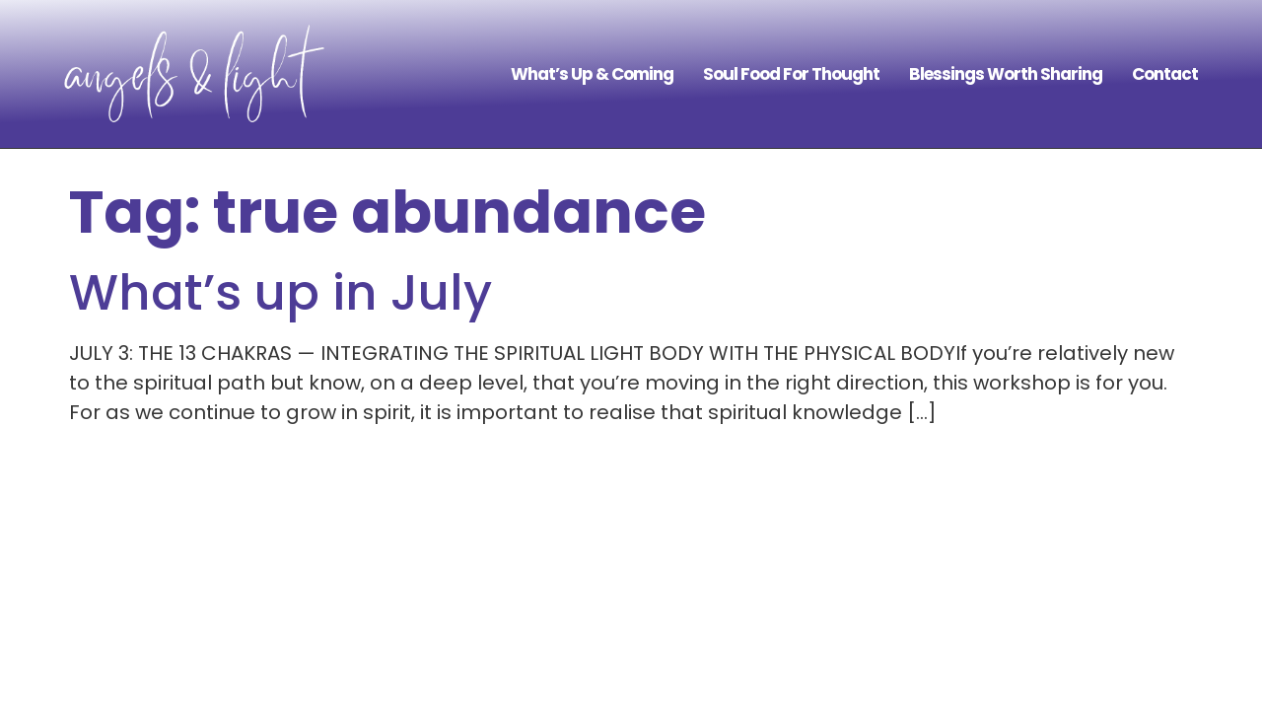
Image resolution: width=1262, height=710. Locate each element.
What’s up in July (280, 292)
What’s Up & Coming (592, 74)
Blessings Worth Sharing (1005, 74)
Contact (1165, 74)
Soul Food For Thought (791, 74)
